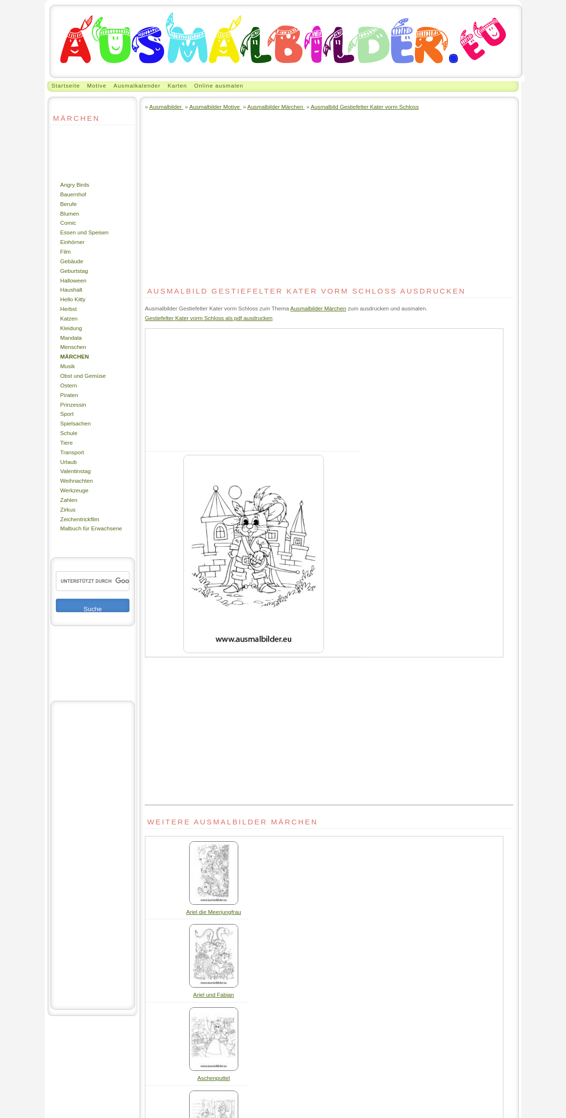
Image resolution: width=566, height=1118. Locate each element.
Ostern (68, 385)
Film (65, 251)
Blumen (69, 213)
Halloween (73, 280)
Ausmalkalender (137, 85)
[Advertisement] (79, 152)
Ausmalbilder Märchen (318, 308)
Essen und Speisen (84, 232)
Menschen (73, 347)
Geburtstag (74, 271)
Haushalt (71, 289)
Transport (72, 452)
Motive (96, 85)
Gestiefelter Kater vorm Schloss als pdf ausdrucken (208, 318)
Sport (67, 414)
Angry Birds (74, 184)
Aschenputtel (213, 1078)
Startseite (65, 85)
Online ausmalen (219, 85)
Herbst (68, 309)
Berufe (68, 204)
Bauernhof (73, 194)
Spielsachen (75, 423)
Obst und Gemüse (83, 376)
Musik (67, 366)
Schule (68, 433)
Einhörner (72, 242)
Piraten (69, 395)
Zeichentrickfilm (79, 519)
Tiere (66, 442)
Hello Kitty (73, 299)
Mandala (71, 337)
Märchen (74, 356)
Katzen (68, 318)
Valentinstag (75, 471)
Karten (177, 85)
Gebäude (71, 261)
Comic (68, 222)
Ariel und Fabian (213, 994)
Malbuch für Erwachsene (91, 528)
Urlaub (68, 462)
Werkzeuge (74, 490)
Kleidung (71, 328)
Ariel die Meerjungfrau (213, 912)
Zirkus (68, 509)
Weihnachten (76, 480)
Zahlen (68, 500)
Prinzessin (73, 404)
